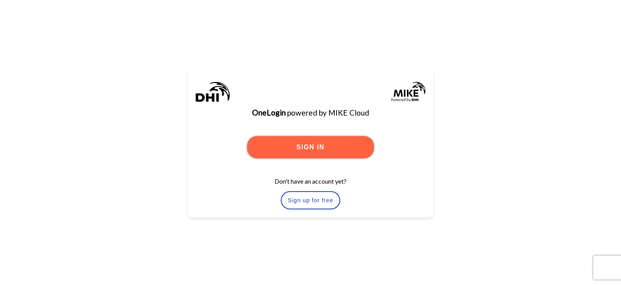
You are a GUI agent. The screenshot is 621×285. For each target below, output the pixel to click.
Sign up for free (310, 200)
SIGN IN (311, 147)
